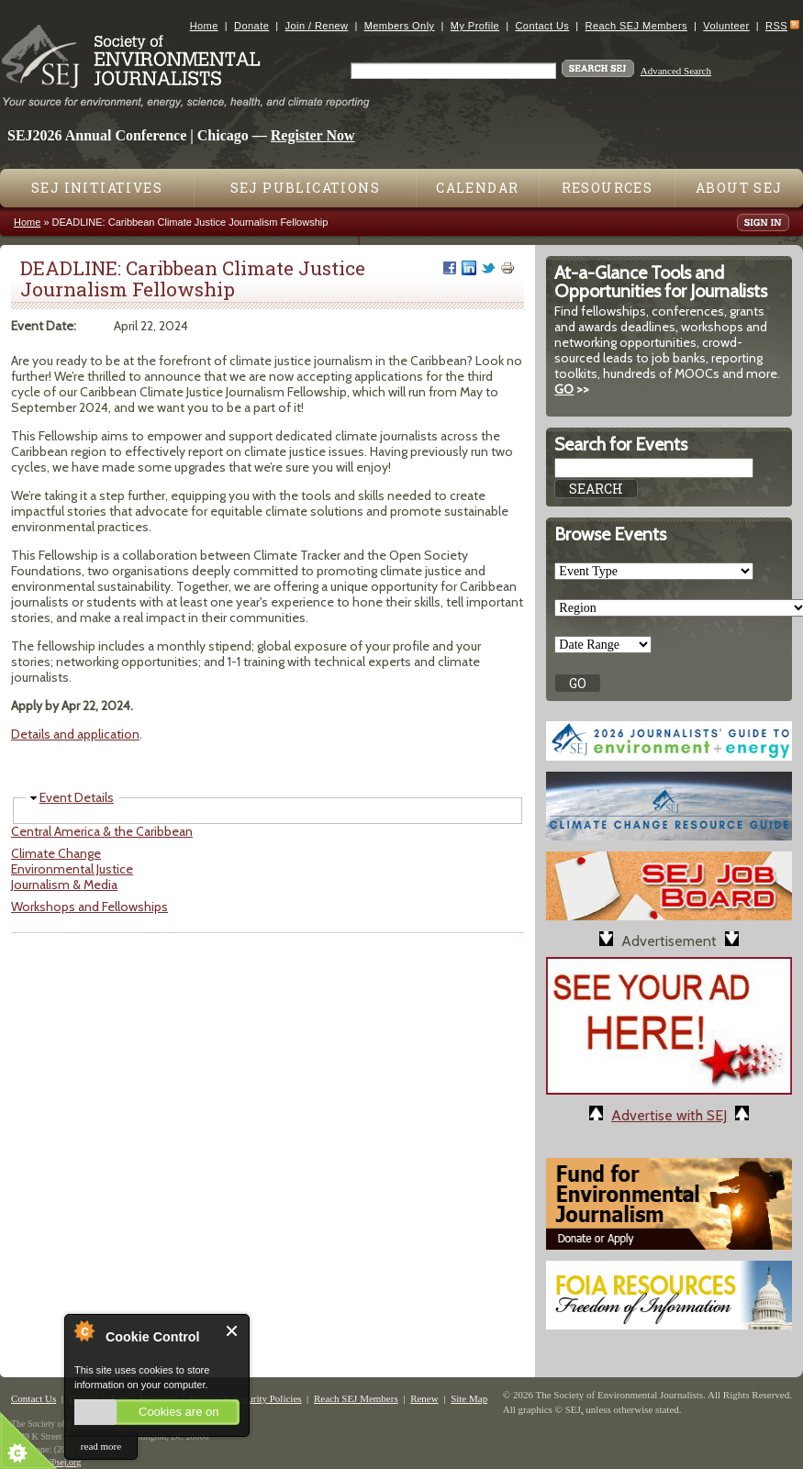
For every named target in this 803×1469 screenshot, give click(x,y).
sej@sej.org (59, 1462)
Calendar (477, 187)
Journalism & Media (64, 884)
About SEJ (739, 187)
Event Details (76, 797)
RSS (776, 25)
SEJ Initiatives (96, 187)
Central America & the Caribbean (102, 831)
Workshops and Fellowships (89, 906)
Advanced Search (676, 70)
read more (101, 1446)
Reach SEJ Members (636, 25)
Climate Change (56, 853)
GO (564, 389)
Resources (607, 187)
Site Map (469, 1398)
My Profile (475, 25)
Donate (251, 25)
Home (204, 25)
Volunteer (726, 25)
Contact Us (542, 25)
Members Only (399, 25)
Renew (424, 1398)
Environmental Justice (72, 869)
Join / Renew (317, 25)
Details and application (75, 734)
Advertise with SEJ (669, 1115)
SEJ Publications (305, 187)
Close (233, 1331)
